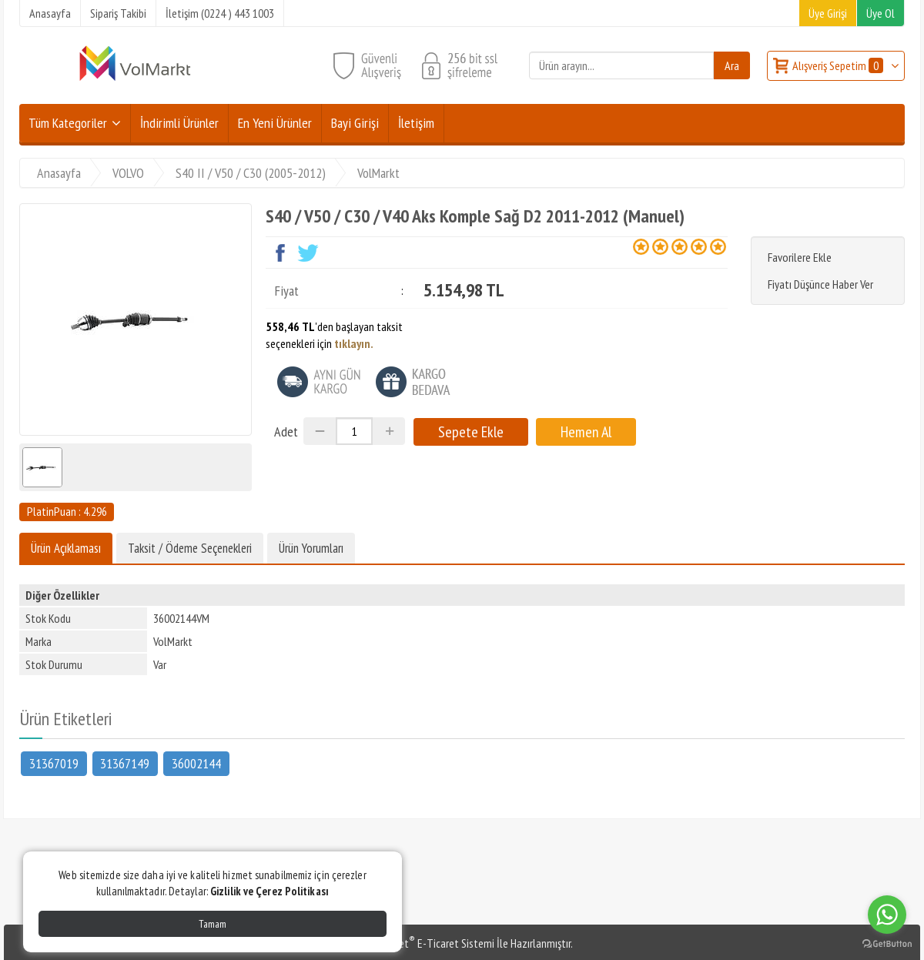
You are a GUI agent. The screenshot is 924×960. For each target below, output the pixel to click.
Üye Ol (880, 13)
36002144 (196, 762)
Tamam (212, 924)
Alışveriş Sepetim (839, 65)
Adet (286, 431)
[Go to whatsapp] (887, 914)
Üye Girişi (827, 13)
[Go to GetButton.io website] (887, 944)
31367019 (54, 762)
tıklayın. (353, 343)
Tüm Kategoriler (67, 123)
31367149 (124, 762)
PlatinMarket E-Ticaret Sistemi (422, 943)
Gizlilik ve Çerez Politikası (269, 891)
